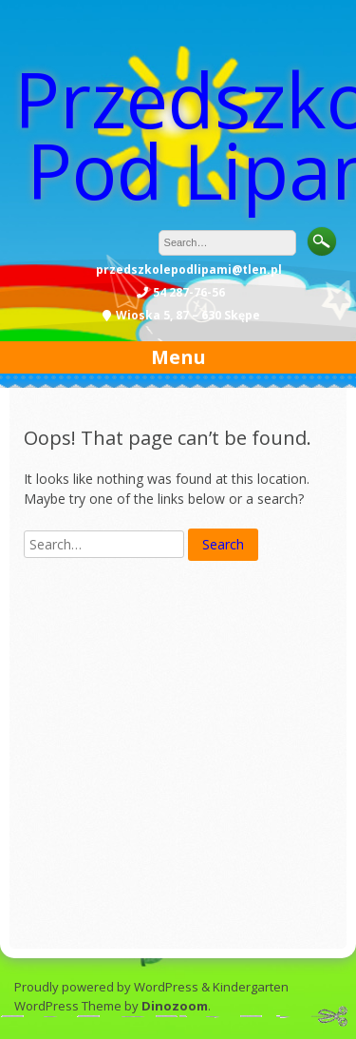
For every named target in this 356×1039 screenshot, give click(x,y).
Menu (178, 357)
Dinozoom (174, 1005)
